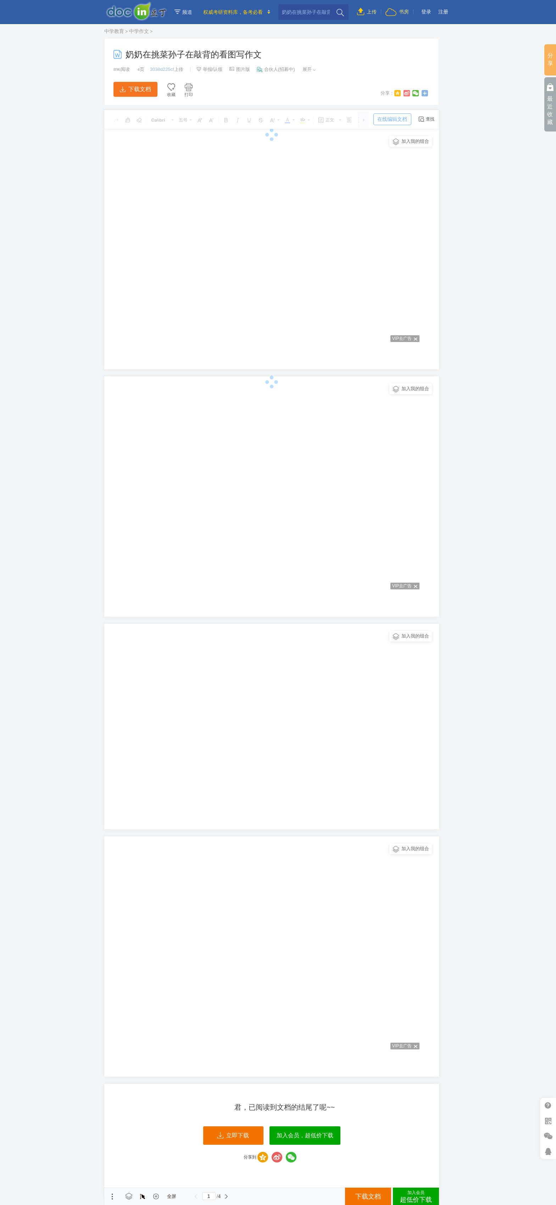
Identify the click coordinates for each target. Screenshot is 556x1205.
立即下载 (233, 1135)
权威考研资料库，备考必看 (233, 12)
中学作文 (139, 31)
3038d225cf (162, 69)
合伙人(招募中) (276, 69)
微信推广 (548, 1136)
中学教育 (114, 31)
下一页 (226, 1196)
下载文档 (135, 89)
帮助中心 (548, 1105)
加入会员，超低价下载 (305, 1135)
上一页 (196, 1196)
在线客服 (548, 1151)
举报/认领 (209, 69)
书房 (397, 12)
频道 (183, 12)
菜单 (112, 1196)
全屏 (171, 1196)
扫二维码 (548, 1120)
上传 (367, 12)
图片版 (239, 69)
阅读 (121, 69)
